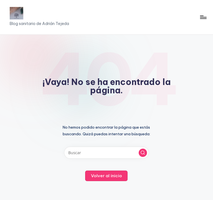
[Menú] (203, 17)
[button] (143, 153)
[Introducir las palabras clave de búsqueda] (106, 153)
